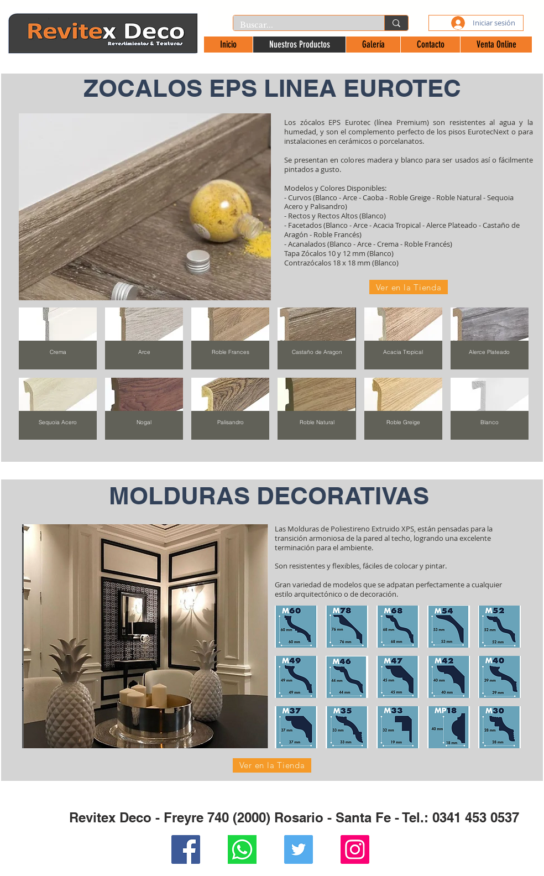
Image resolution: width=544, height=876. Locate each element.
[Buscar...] (300, 25)
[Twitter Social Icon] (298, 849)
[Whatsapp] (242, 849)
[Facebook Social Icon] (185, 849)
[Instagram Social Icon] (355, 849)
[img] (58, 338)
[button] (145, 206)
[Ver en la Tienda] (408, 287)
